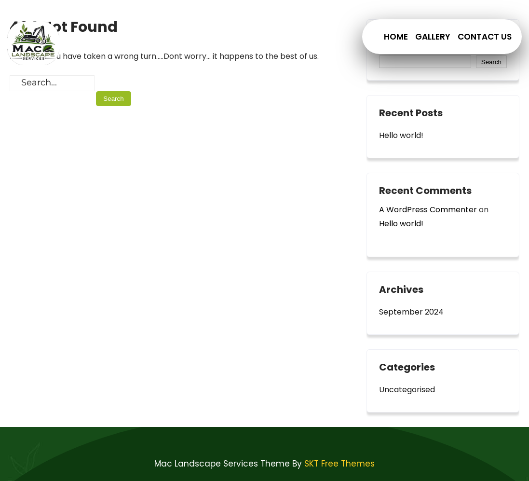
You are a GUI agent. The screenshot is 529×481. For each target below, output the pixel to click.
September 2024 (411, 311)
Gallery (432, 36)
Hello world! (401, 135)
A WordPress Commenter (428, 209)
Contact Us (485, 36)
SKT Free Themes (339, 463)
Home (396, 36)
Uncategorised (407, 389)
